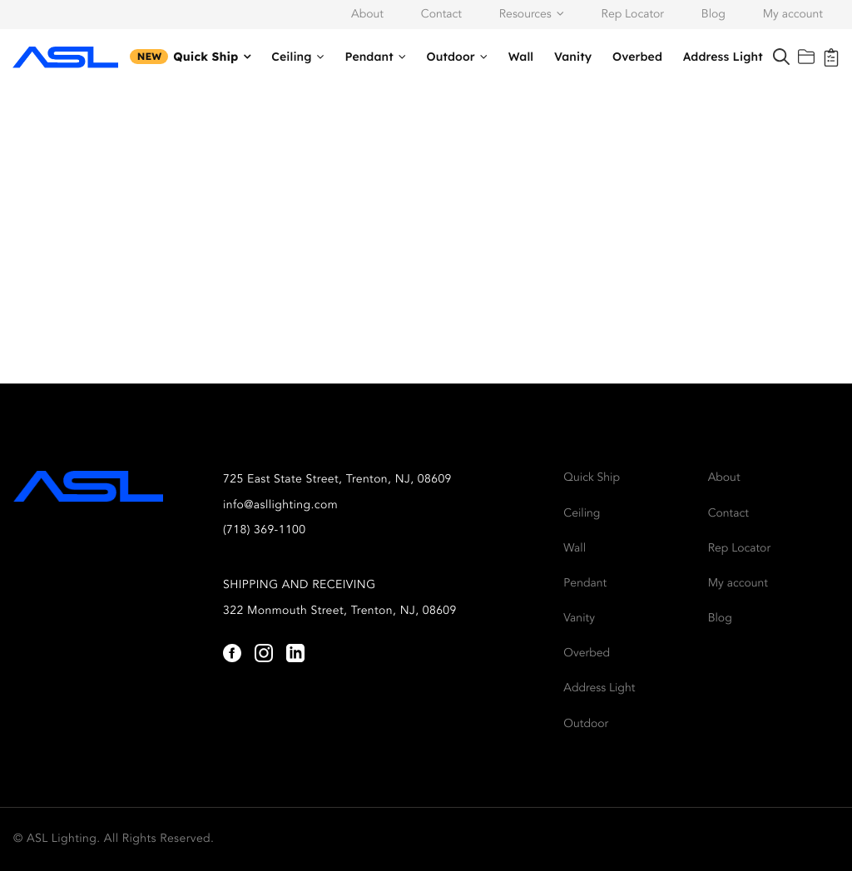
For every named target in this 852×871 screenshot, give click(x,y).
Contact (441, 15)
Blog (713, 15)
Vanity (573, 56)
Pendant (368, 56)
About (367, 15)
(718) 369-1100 (264, 531)
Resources (525, 15)
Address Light (723, 56)
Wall (521, 56)
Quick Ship (205, 56)
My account (793, 15)
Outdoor (451, 56)
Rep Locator (633, 15)
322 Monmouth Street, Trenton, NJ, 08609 (340, 611)
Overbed (637, 56)
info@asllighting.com (280, 506)
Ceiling (291, 56)
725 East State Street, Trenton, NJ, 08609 (337, 480)
